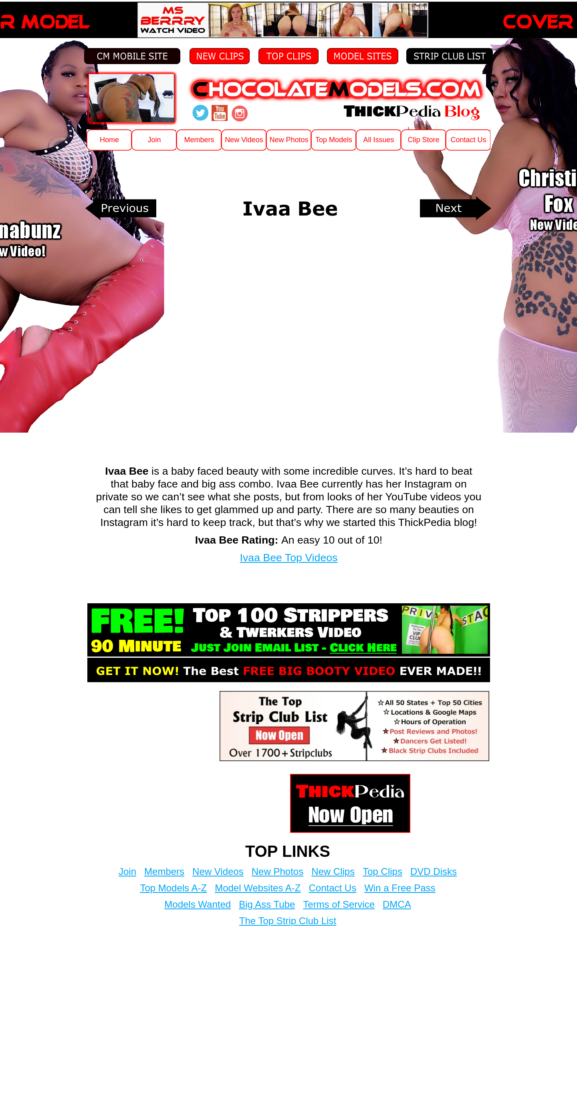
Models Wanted (197, 904)
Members (164, 871)
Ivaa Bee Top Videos (289, 558)
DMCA (397, 904)
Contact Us (332, 887)
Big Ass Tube (267, 904)
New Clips (333, 871)
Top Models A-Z (173, 887)
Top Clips (382, 871)
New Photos (277, 871)
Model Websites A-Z (258, 887)
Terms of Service (339, 904)
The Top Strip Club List (287, 920)
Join (127, 871)
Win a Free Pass (399, 887)
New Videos (218, 871)
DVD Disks (433, 871)
